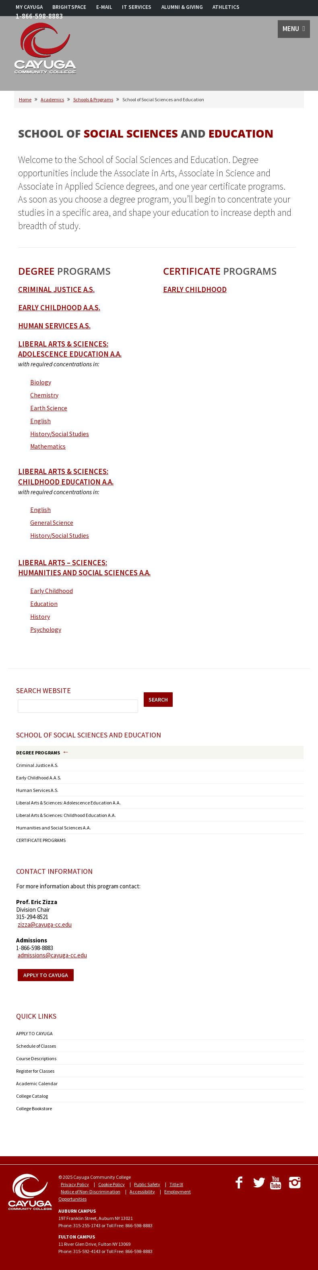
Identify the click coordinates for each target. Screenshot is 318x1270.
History (40, 616)
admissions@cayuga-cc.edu (52, 955)
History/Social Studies (59, 434)
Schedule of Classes (36, 1046)
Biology (40, 382)
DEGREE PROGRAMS (38, 753)
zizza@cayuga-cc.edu (45, 924)
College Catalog (32, 1096)
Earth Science (48, 408)
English (40, 421)
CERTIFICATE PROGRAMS (41, 840)
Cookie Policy (111, 1184)
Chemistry (44, 395)
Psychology (45, 629)
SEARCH (158, 699)
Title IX (176, 1184)
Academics (52, 99)
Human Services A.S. (37, 790)
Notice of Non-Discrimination (90, 1192)
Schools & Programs (93, 99)
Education (44, 604)
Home (25, 99)
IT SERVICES (136, 7)
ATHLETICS (226, 7)
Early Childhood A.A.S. (59, 307)
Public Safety (147, 1184)
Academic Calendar (37, 1083)
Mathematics (48, 446)
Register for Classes (35, 1071)
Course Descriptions (36, 1058)
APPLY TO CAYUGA (34, 1033)
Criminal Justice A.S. (56, 289)
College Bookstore (34, 1108)
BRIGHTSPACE (69, 7)
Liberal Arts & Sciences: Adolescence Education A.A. (68, 803)
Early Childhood (51, 591)
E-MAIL (104, 7)
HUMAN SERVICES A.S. (54, 325)
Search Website (43, 690)
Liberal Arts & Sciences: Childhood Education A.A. (66, 815)
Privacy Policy (75, 1184)
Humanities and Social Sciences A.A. (53, 828)
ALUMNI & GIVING (182, 7)
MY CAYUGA (29, 7)
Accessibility (142, 1192)
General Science (51, 522)
